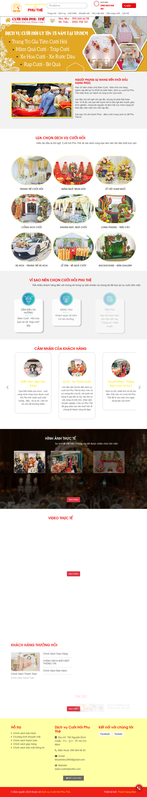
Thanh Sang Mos (127, 792)
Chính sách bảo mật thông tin (29, 747)
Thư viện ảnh (98, 13)
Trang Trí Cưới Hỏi (31, 220)
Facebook (105, 734)
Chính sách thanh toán (25, 740)
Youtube (118, 734)
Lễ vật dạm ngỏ (115, 220)
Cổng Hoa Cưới (31, 259)
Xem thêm (73, 499)
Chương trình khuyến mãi (26, 737)
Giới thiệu (72, 13)
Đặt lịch (127, 6)
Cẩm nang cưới (113, 13)
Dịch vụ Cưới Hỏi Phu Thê (56, 792)
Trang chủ (51, 13)
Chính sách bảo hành (24, 733)
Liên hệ (125, 13)
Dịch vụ (62, 13)
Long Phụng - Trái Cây (115, 259)
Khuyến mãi (84, 13)
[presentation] (15, 100)
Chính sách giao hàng (25, 744)
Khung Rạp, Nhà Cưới (73, 259)
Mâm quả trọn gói (73, 220)
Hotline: (107, 5)
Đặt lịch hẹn (73, 778)
